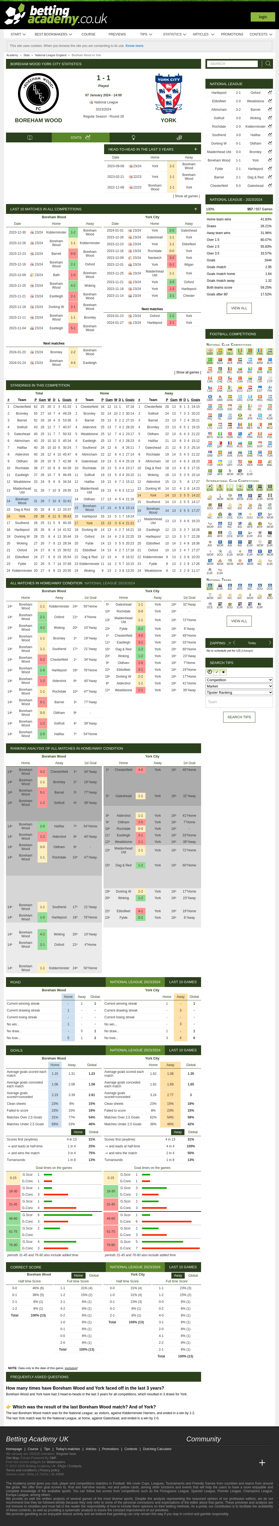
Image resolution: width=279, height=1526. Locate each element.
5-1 (73, 328)
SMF (53, 1458)
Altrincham (22, 441)
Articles (204, 34)
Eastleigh (56, 296)
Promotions (232, 34)
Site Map (12, 1458)
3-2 (171, 258)
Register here (66, 1454)
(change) (247, 650)
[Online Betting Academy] (221, 1463)
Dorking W (56, 307)
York (169, 120)
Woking (89, 286)
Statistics (175, 34)
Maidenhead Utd (155, 273)
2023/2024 (103, 109)
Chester (189, 296)
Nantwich (154, 258)
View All (239, 621)
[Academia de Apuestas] (231, 1463)
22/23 (137, 177)
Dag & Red (22, 509)
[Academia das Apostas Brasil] (211, 1463)
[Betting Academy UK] (191, 1463)
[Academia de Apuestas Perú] (252, 1463)
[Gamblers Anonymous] (63, 1521)
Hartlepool (188, 289)
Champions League (257, 1491)
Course (88, 34)
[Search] (267, 63)
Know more (134, 46)
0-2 (42, 660)
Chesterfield (22, 407)
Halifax (22, 448)
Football (119, 1483)
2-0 (171, 230)
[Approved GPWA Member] (38, 1521)
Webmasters (56, 1462)
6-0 (73, 254)
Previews (117, 34)
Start (18, 34)
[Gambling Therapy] (56, 1521)
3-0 (238, 118)
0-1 (171, 265)
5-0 (238, 186)
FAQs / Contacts (69, 1466)
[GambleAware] (18, 1521)
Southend (22, 523)
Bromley (90, 317)
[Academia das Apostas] (201, 1463)
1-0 (73, 275)
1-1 (172, 177)
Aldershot (22, 454)
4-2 (73, 286)
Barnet (56, 254)
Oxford (90, 264)
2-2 (172, 166)
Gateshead (189, 230)
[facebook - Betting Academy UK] (191, 1451)
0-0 (171, 251)
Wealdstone (22, 482)
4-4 (73, 363)
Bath (56, 275)
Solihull (22, 427)
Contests (261, 34)
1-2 (73, 232)
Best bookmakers (53, 34)
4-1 (140, 670)
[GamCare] (49, 1521)
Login (263, 17)
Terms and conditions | (23, 1470)
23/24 (137, 166)
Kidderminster (56, 232)
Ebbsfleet (189, 244)
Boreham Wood (38, 120)
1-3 (171, 289)
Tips (146, 34)
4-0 (140, 636)
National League (103, 102)
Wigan (188, 265)
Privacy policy (49, 1470)
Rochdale (155, 251)
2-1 (73, 264)
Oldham (22, 461)
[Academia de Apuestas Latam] (242, 1463)
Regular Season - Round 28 (103, 116)
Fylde (22, 564)
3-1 (140, 642)
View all (239, 308)
